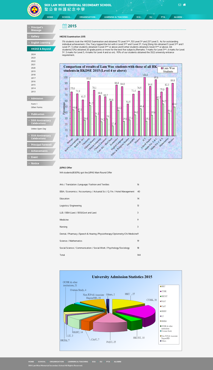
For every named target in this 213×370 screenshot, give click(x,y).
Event (34, 157)
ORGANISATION (88, 17)
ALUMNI (179, 17)
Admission (37, 98)
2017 (33, 78)
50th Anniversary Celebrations (41, 122)
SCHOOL (67, 17)
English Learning (40, 42)
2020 (33, 68)
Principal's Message (37, 29)
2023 (33, 57)
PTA (163, 17)
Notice (35, 163)
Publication (37, 114)
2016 (33, 81)
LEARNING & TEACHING (116, 17)
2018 (33, 74)
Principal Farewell (41, 144)
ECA (139, 17)
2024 (33, 54)
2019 (33, 71)
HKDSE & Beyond (41, 48)
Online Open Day (38, 128)
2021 (33, 64)
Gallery (35, 36)
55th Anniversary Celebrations (41, 137)
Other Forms (36, 107)
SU (151, 17)
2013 (33, 91)
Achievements (39, 150)
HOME (50, 17)
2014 (33, 88)
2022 (33, 61)
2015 (33, 84)
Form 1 (34, 104)
